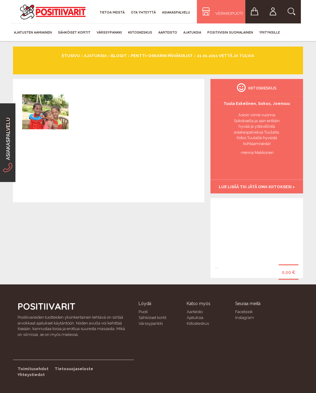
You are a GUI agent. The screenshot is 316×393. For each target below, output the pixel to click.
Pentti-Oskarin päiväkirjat (162, 55)
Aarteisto (167, 32)
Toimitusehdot (33, 368)
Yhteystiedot (31, 374)
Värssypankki (109, 32)
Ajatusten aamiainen (33, 32)
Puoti (143, 311)
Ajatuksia (192, 32)
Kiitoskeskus (140, 32)
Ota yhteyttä (143, 12)
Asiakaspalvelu (176, 12)
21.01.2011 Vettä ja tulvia (225, 55)
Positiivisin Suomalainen (230, 32)
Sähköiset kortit (74, 32)
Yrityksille (269, 32)
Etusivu (71, 55)
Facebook (244, 311)
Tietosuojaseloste (74, 368)
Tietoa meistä (112, 12)
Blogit (119, 55)
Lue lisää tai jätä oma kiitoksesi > (257, 186)
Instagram (244, 317)
